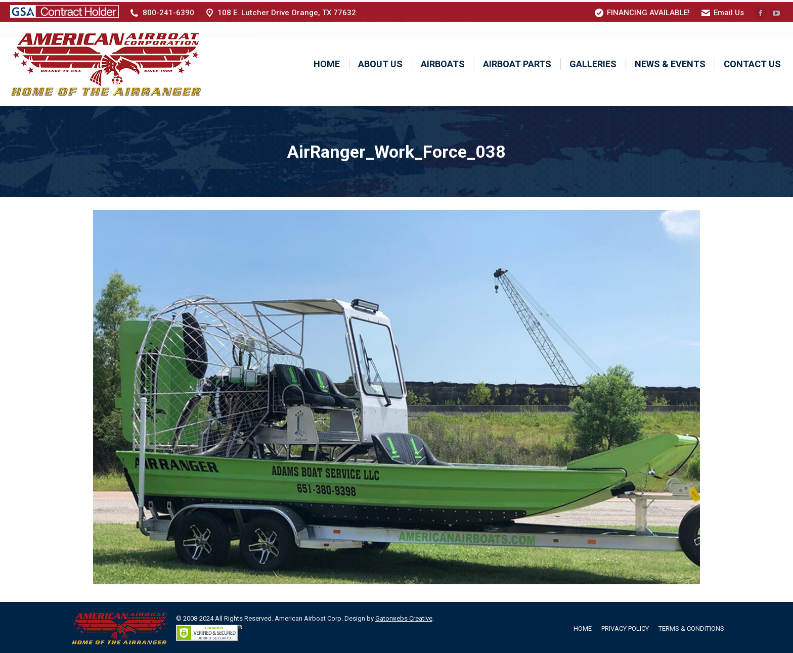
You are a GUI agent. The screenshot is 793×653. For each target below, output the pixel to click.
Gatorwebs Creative (403, 616)
